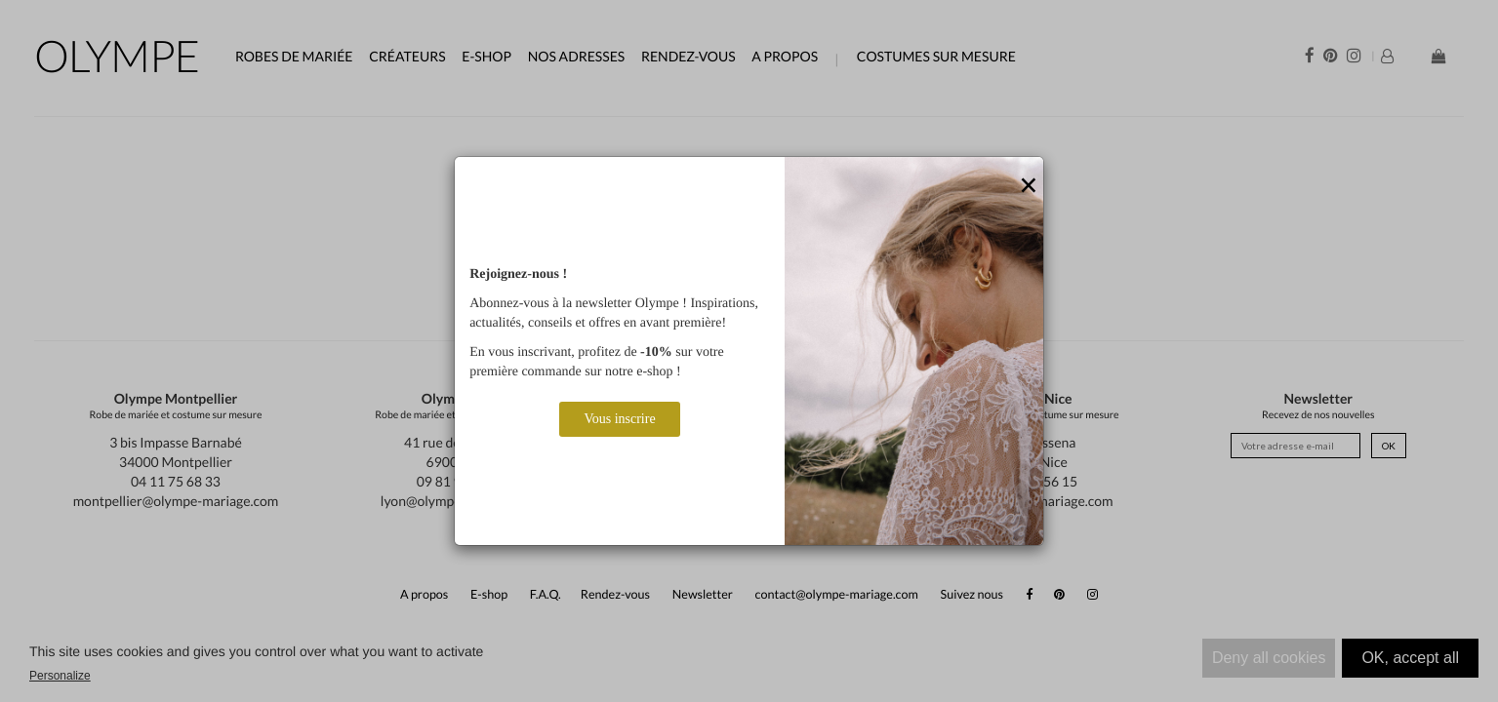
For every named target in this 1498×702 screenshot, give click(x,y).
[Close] (1028, 186)
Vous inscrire (619, 418)
